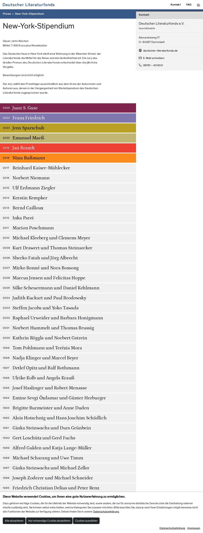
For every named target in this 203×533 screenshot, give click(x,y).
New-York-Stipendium (29, 14)
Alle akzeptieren (14, 521)
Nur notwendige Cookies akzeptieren (49, 521)
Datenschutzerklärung (106, 512)
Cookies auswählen (86, 521)
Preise (7, 14)
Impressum (193, 528)
